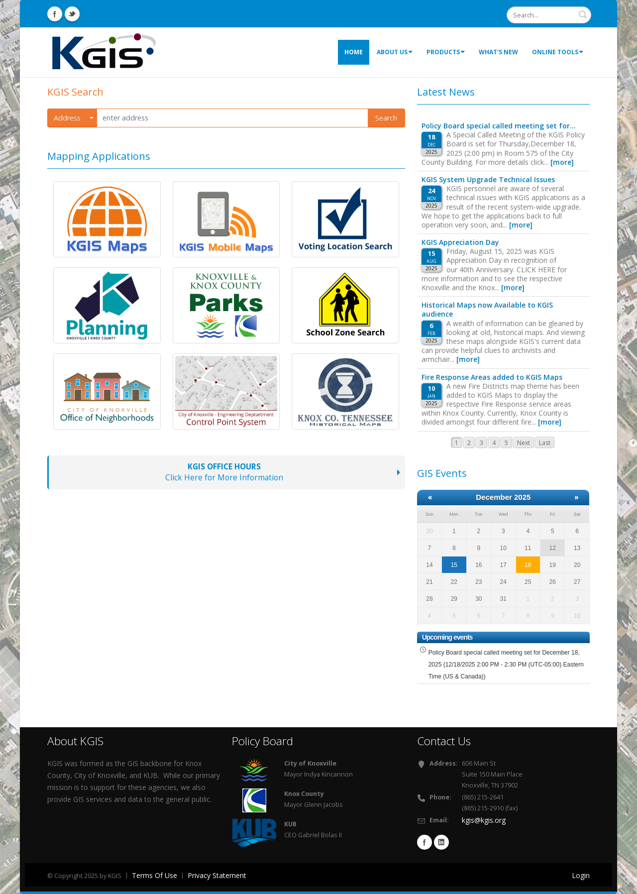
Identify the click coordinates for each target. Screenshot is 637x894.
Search (386, 117)
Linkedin (441, 842)
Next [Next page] (523, 443)
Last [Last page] (544, 443)
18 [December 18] (528, 564)
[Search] (549, 14)
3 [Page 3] (481, 443)
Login (581, 875)
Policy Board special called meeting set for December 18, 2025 (506, 664)
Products (445, 52)
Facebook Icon (54, 13)
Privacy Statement (217, 875)
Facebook (424, 842)
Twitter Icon (72, 13)
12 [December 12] (552, 548)
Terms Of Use (154, 875)
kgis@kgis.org (484, 820)
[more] (562, 162)
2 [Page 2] (469, 443)
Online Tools (557, 52)
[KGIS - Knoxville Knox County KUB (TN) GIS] (104, 51)
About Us (395, 52)
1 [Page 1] (456, 443)
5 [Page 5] (506, 443)
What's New (498, 52)
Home (353, 52)
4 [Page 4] (494, 443)
